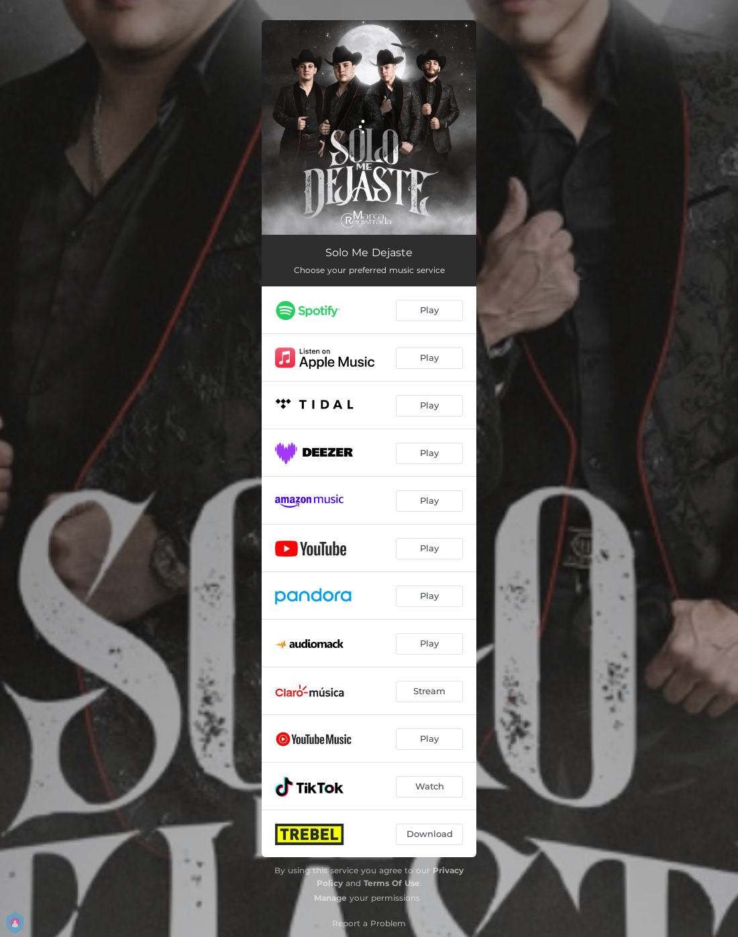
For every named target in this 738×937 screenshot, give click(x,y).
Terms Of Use (392, 883)
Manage (330, 898)
